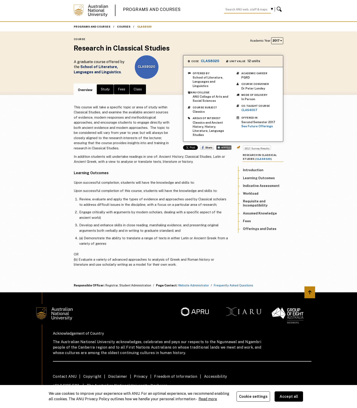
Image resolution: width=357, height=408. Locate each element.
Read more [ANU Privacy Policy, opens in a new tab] (208, 399)
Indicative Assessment (261, 186)
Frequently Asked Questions (233, 285)
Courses (123, 26)
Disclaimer (117, 376)
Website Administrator (193, 285)
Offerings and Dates (259, 229)
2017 (277, 40)
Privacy (141, 376)
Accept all (289, 396)
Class (138, 89)
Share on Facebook (207, 147)
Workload (250, 193)
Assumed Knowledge (260, 213)
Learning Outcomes (259, 178)
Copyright (92, 376)
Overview (85, 90)
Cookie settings (253, 396)
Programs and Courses (152, 9)
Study (105, 89)
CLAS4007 (249, 110)
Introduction (253, 170)
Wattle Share (224, 147)
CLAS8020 (144, 26)
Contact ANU (64, 376)
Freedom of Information (175, 376)
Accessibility (215, 376)
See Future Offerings (257, 126)
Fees (121, 89)
